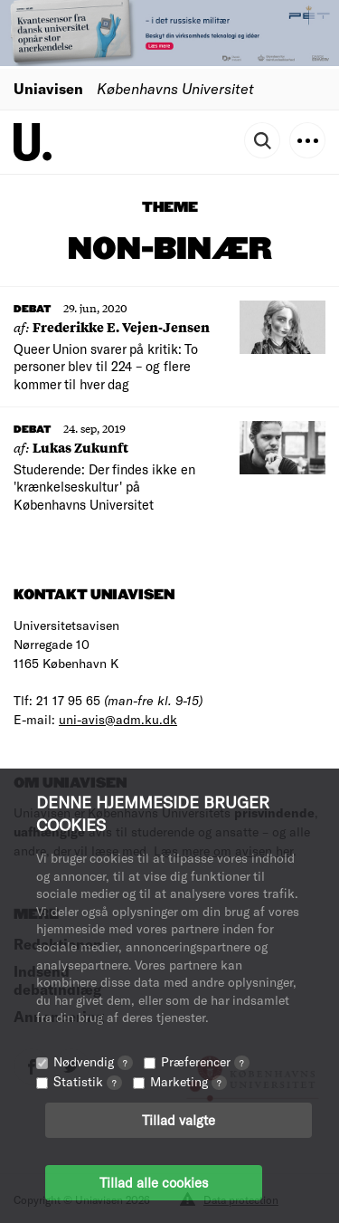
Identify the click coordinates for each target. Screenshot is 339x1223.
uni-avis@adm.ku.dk (118, 719)
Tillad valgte (178, 1120)
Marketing (188, 1081)
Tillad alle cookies (153, 1182)
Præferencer (205, 1061)
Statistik (87, 1081)
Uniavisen (48, 88)
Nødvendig (93, 1061)
